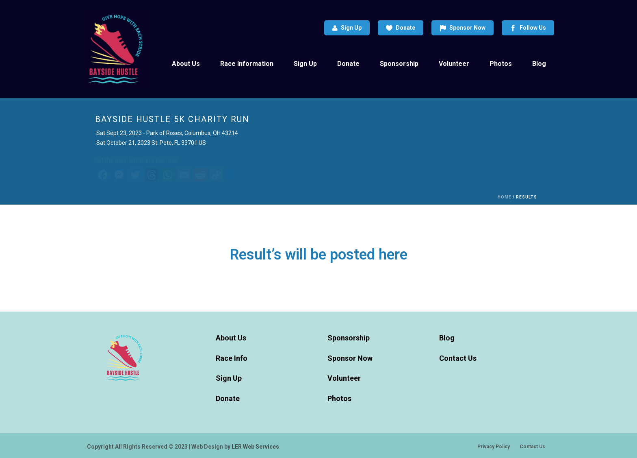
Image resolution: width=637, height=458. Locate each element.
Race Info (231, 358)
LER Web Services (255, 446)
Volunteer (454, 64)
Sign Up (347, 27)
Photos (501, 64)
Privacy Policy (493, 446)
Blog (539, 64)
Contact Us (458, 358)
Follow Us (528, 27)
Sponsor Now (462, 27)
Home (504, 197)
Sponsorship (399, 64)
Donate (400, 27)
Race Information (246, 64)
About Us (186, 64)
